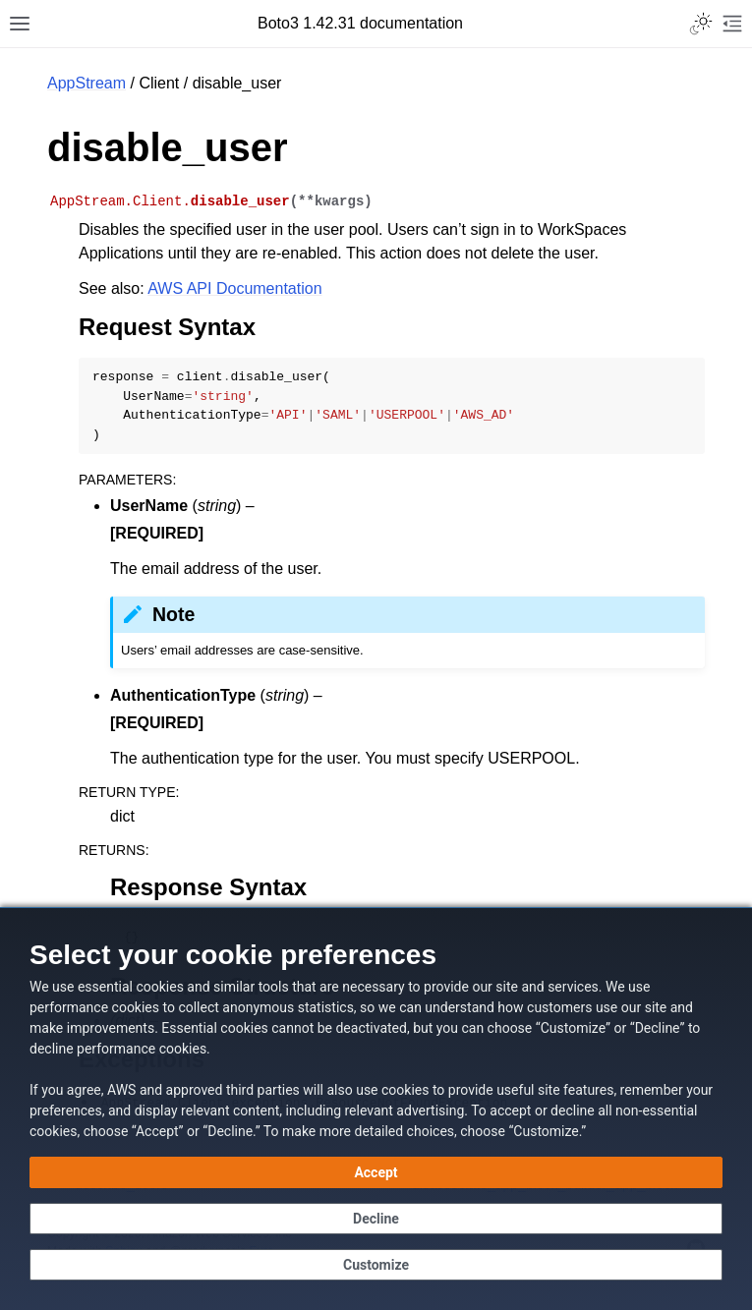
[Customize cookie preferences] (376, 1265)
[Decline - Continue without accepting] (376, 1218)
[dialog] (376, 1108)
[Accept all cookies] (376, 1172)
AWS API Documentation (234, 288)
